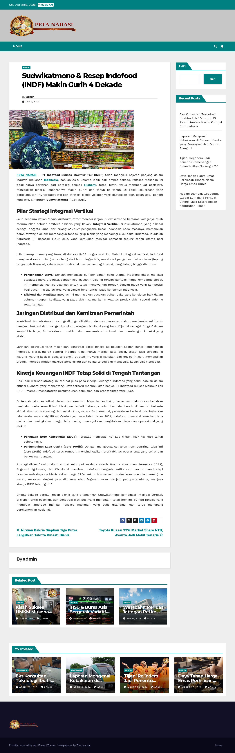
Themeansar (84, 745)
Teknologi (22, 670)
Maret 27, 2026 (192, 687)
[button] (215, 46)
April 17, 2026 (28, 687)
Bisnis (26, 68)
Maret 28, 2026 (138, 687)
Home (17, 46)
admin (30, 97)
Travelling (76, 670)
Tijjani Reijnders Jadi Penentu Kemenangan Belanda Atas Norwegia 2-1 (199, 162)
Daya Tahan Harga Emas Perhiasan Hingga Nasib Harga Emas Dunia (197, 180)
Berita (128, 670)
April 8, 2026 (82, 687)
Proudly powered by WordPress (27, 745)
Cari (182, 66)
